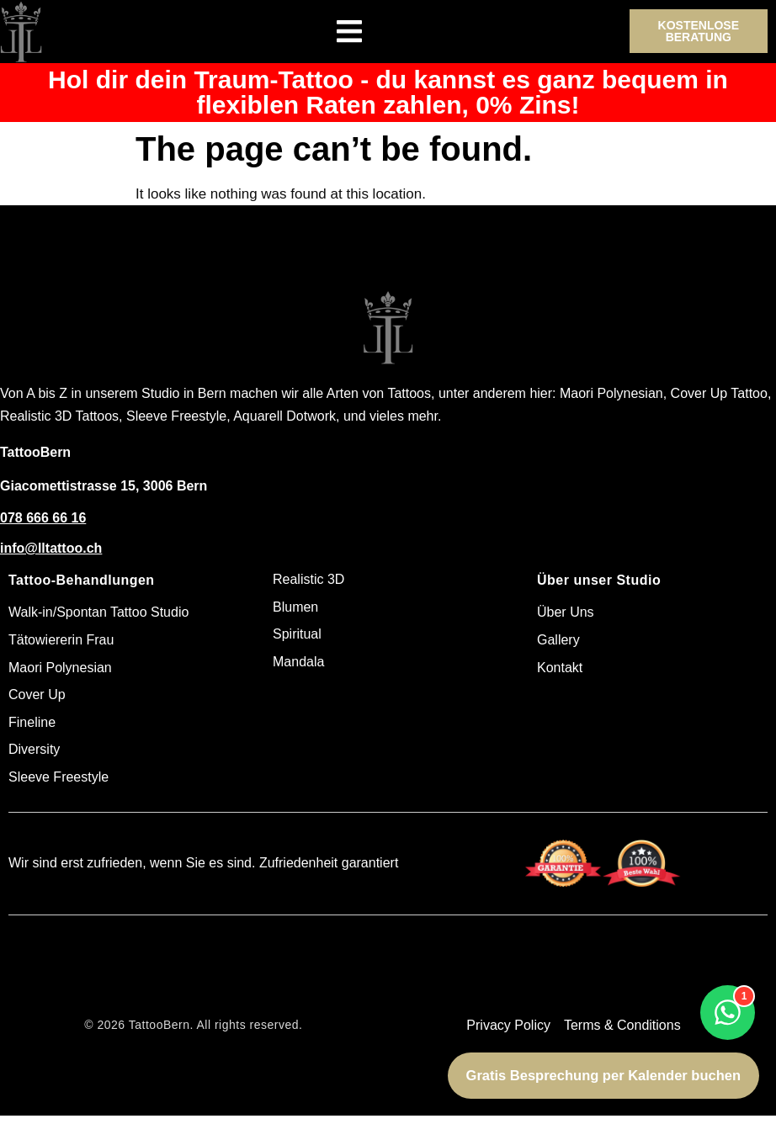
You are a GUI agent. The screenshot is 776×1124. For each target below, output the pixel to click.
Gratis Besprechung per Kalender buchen (603, 1075)
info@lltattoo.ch (51, 548)
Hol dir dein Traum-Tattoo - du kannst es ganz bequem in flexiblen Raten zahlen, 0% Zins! (388, 92)
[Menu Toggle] (349, 31)
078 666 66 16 (43, 518)
